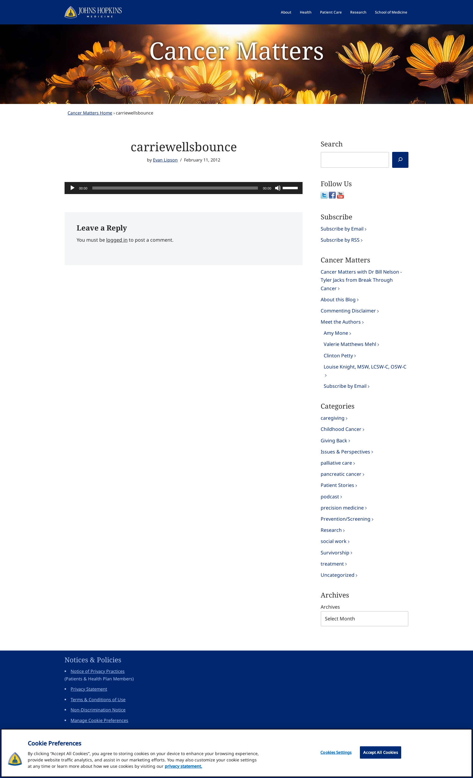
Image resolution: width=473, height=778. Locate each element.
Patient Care (331, 12)
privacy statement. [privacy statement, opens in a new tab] (183, 769)
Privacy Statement (89, 689)
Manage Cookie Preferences (99, 720)
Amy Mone (336, 333)
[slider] (175, 188)
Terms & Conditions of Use (98, 699)
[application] (184, 188)
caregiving (332, 418)
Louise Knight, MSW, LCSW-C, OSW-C (365, 366)
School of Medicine (391, 12)
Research (358, 12)
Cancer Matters (236, 50)
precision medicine (342, 507)
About (286, 12)
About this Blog (338, 299)
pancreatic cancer (341, 474)
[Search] (400, 160)
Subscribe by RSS (340, 240)
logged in (117, 240)
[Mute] (278, 188)
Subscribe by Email (342, 228)
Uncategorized (337, 575)
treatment (332, 563)
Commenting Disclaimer (348, 310)
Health (306, 12)
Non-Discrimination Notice (98, 710)
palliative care (336, 463)
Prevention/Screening (345, 519)
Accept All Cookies (380, 755)
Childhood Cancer (341, 429)
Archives (330, 607)
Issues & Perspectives (345, 451)
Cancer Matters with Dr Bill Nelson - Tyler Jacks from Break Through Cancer (361, 279)
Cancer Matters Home (90, 113)
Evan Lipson (165, 160)
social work (334, 541)
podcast (330, 496)
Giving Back (334, 440)
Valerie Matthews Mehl (350, 344)
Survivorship (335, 552)
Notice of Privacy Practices (98, 671)
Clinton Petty (338, 355)
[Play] (72, 188)
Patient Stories (337, 485)
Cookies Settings (335, 755)
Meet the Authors (341, 321)
